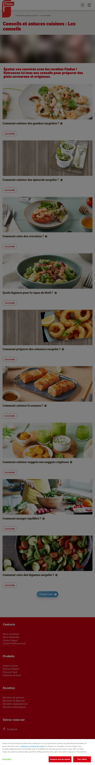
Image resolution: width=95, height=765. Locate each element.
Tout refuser (82, 759)
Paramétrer (6, 759)
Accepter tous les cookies (60, 759)
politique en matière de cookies (32, 746)
